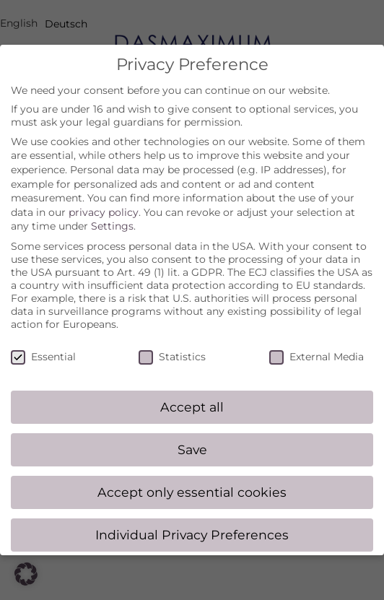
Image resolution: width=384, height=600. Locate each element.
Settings (112, 211)
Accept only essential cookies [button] (192, 477)
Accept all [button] (192, 392)
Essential (43, 341)
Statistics (172, 341)
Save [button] (192, 435)
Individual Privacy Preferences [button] (192, 520)
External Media (316, 341)
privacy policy (104, 197)
